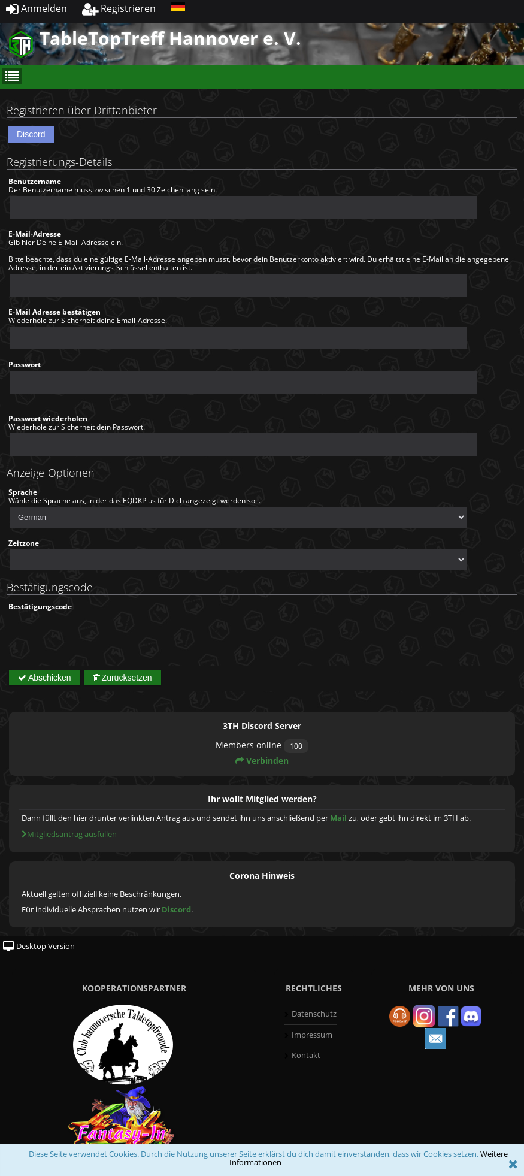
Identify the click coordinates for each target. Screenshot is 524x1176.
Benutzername (34, 181)
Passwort (24, 364)
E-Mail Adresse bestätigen (54, 312)
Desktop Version (39, 946)
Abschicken (44, 677)
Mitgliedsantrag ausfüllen (69, 834)
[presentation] (99, 634)
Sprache (22, 492)
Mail (338, 817)
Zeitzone (23, 543)
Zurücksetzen (122, 677)
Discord (31, 134)
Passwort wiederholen (47, 418)
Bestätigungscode (40, 606)
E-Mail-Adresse (34, 234)
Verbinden (262, 760)
